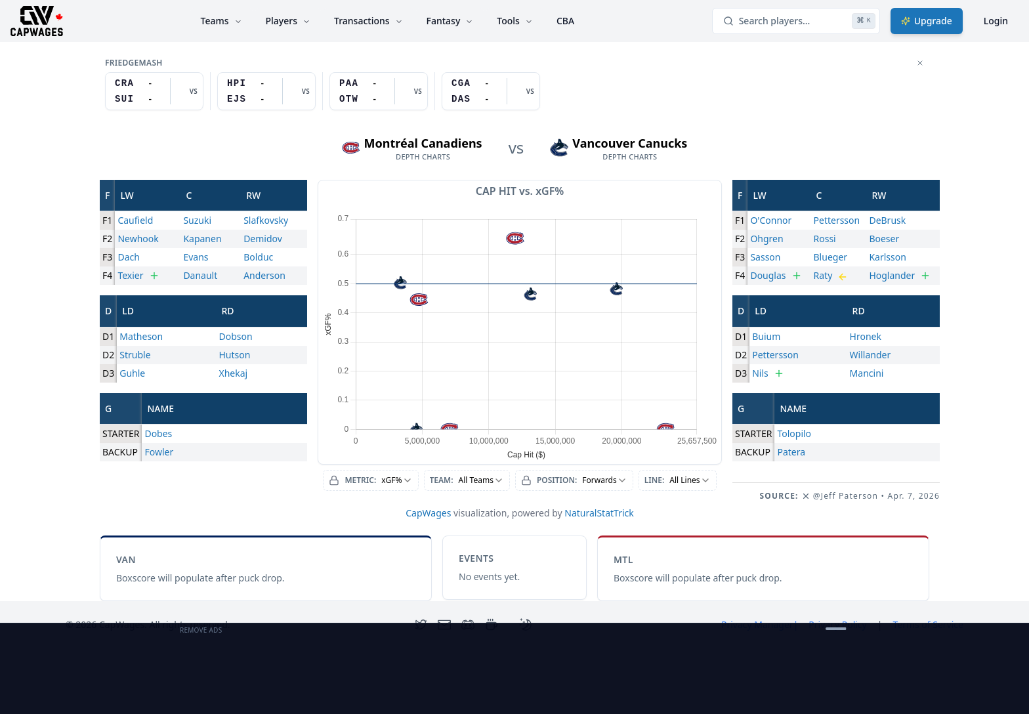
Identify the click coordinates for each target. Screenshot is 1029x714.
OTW (348, 99)
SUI (124, 99)
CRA (124, 83)
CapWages (428, 513)
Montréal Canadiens (423, 143)
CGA (461, 83)
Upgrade (926, 20)
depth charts (423, 156)
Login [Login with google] (996, 20)
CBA (565, 20)
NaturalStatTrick (599, 513)
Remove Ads (201, 630)
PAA (348, 83)
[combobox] (370, 480)
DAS (461, 99)
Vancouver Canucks (629, 143)
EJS (236, 99)
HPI (236, 83)
